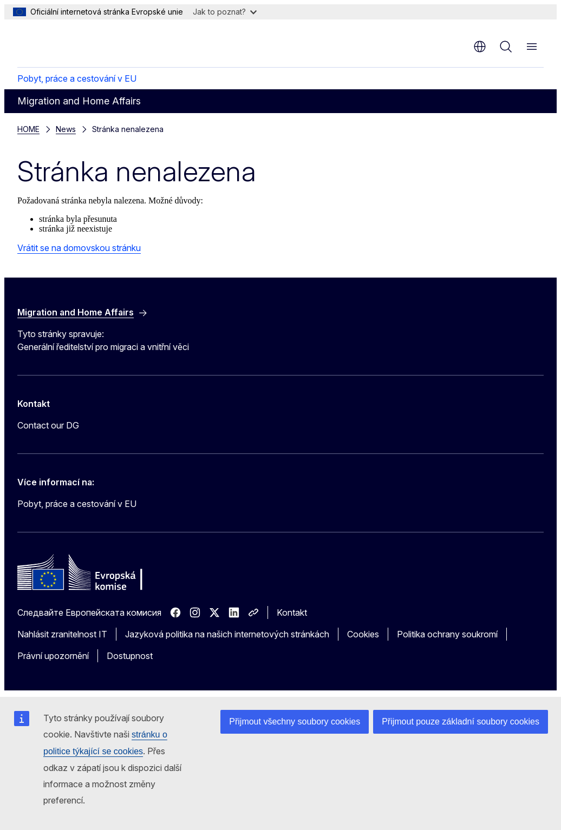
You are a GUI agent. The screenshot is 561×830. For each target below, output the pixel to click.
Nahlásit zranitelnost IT (62, 634)
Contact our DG (48, 425)
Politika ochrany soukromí (447, 634)
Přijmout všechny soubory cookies (294, 721)
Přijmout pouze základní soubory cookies (460, 721)
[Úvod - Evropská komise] (83, 42)
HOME (28, 129)
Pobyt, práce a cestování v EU (76, 78)
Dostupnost (130, 655)
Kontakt (292, 612)
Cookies (363, 634)
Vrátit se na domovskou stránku (79, 247)
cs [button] (479, 46)
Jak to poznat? (225, 11)
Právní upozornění (53, 655)
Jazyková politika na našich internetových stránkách (227, 634)
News (66, 129)
